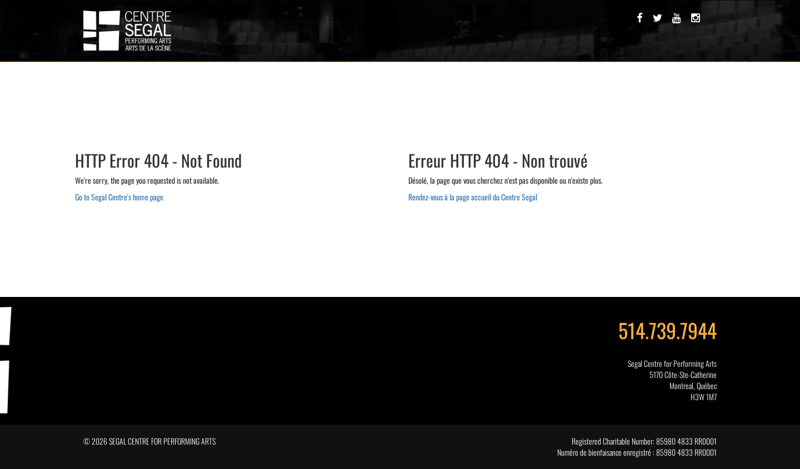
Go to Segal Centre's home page (119, 197)
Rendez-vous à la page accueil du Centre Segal (472, 197)
